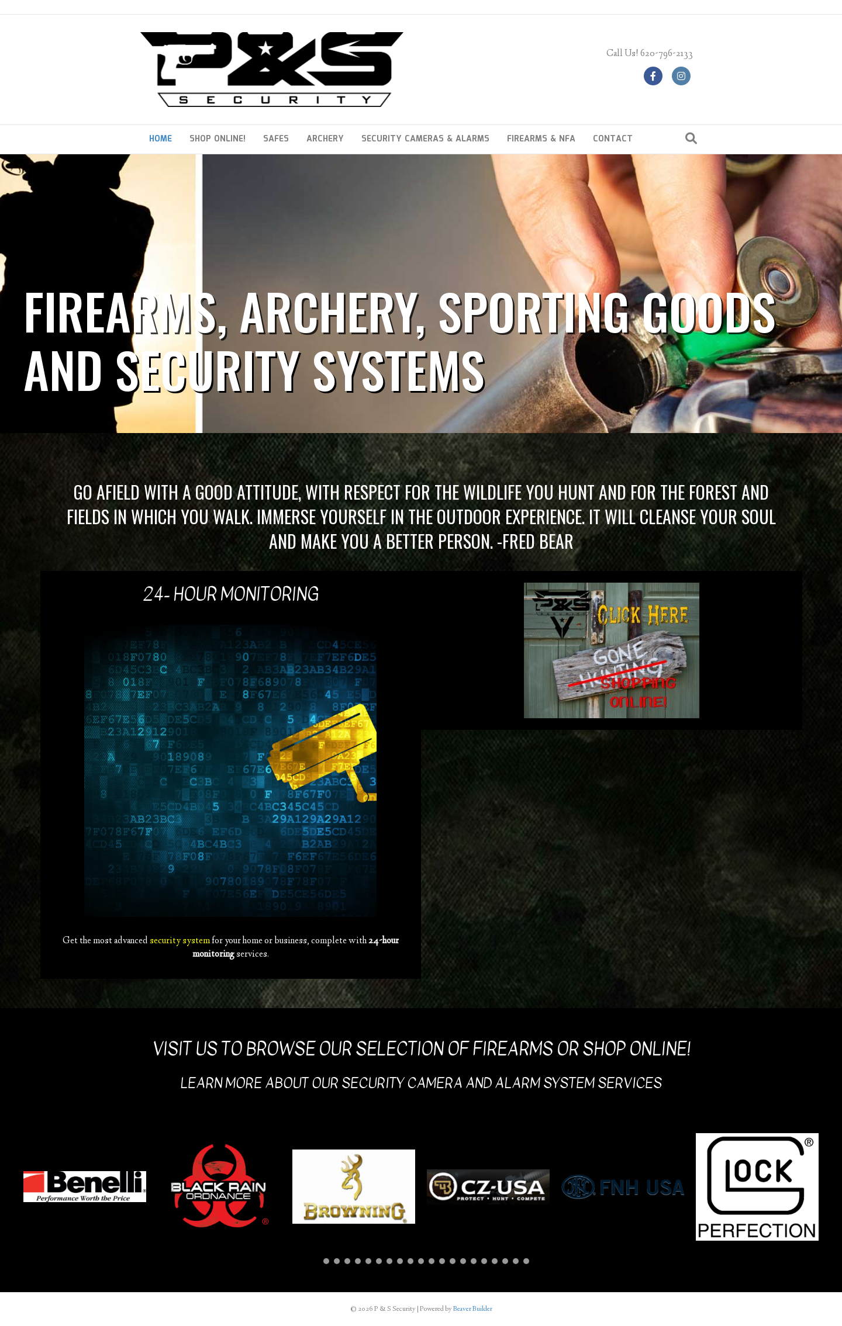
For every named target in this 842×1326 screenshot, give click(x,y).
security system (180, 941)
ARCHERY (325, 139)
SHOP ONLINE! (217, 139)
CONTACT (613, 139)
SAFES (276, 139)
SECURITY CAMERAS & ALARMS (425, 139)
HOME (160, 139)
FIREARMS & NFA (541, 139)
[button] (316, 1261)
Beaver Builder (472, 1309)
